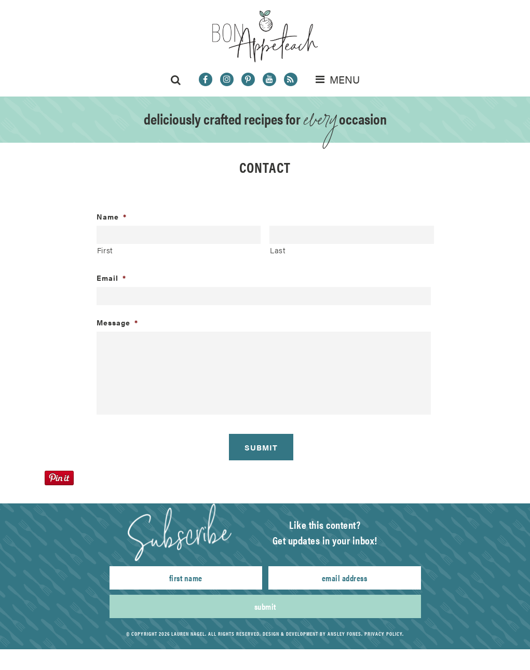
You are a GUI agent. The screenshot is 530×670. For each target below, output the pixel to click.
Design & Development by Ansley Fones (312, 633)
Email (111, 277)
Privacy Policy (383, 633)
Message (117, 322)
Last (278, 249)
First (105, 249)
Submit (265, 606)
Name (112, 216)
